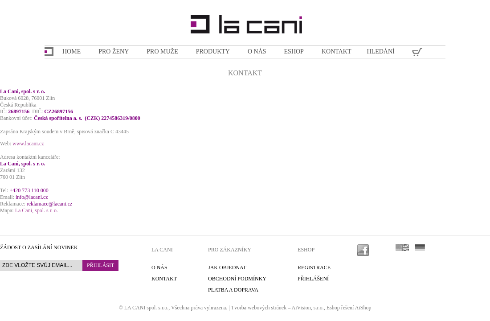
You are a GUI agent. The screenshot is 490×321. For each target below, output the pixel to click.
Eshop (333, 308)
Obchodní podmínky (237, 279)
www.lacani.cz (28, 143)
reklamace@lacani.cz (50, 204)
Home (71, 51)
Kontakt (164, 279)
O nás (159, 267)
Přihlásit (100, 265)
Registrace (314, 267)
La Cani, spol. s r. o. (36, 210)
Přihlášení (313, 279)
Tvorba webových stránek (259, 308)
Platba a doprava (233, 290)
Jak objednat (227, 267)
